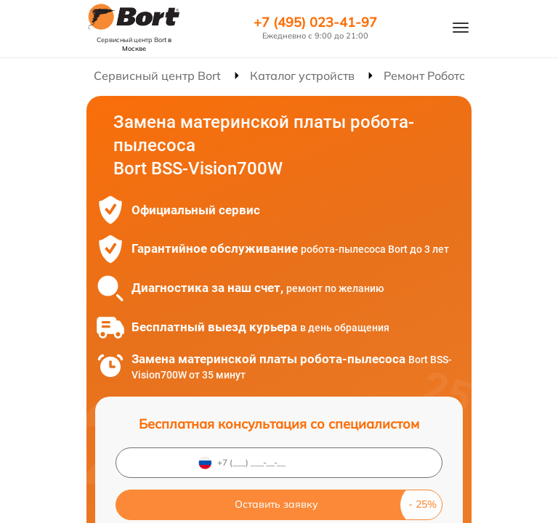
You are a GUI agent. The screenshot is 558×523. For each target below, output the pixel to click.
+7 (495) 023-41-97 (315, 23)
